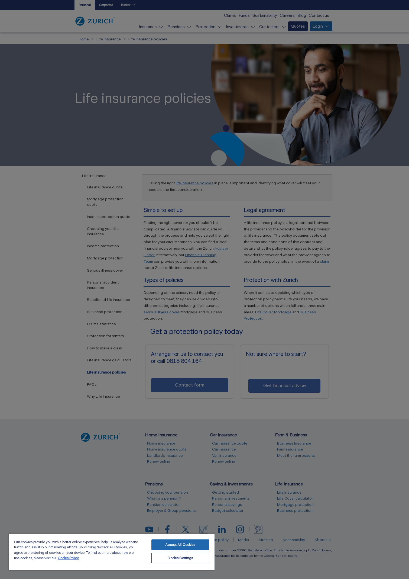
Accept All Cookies (180, 545)
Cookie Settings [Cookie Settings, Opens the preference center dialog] (180, 558)
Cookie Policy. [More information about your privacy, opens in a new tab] (68, 558)
